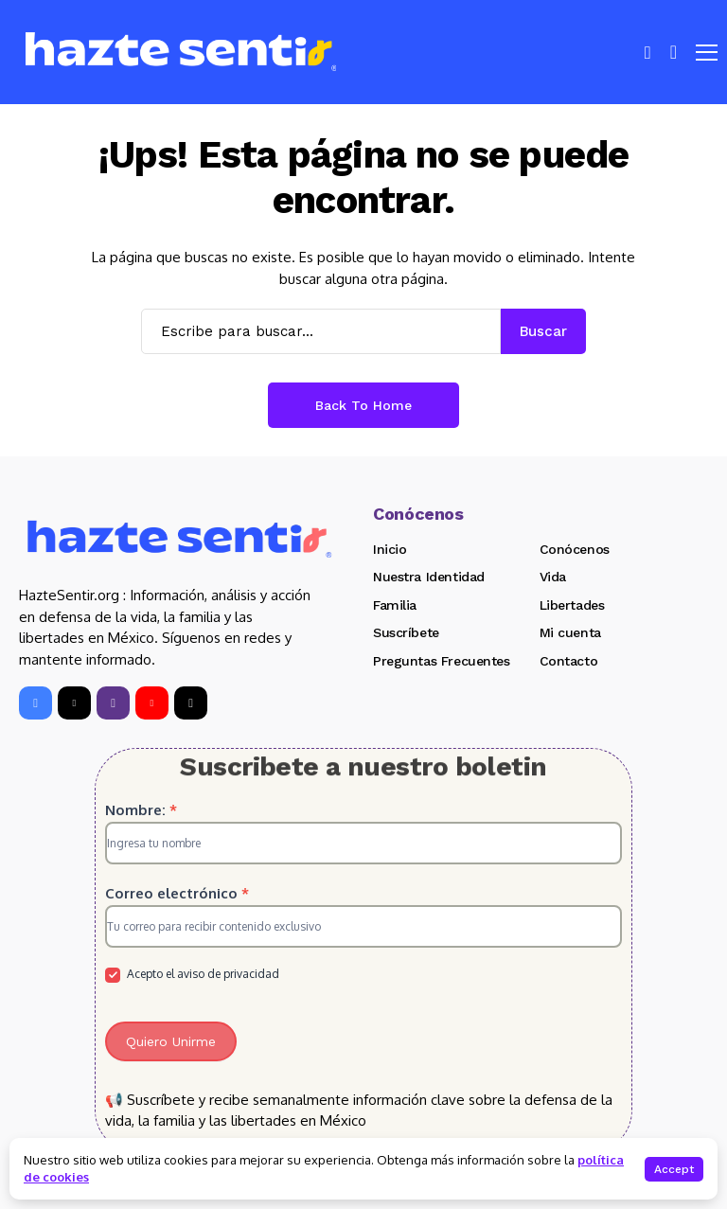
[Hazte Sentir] (180, 52)
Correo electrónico (177, 893)
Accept (674, 1169)
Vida (553, 576)
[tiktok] (190, 703)
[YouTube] (151, 703)
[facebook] (35, 703)
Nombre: (141, 810)
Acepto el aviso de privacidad (192, 975)
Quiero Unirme (171, 1041)
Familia (395, 605)
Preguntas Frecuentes (441, 660)
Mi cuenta (570, 632)
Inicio (389, 549)
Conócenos (575, 549)
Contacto (569, 660)
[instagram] (113, 703)
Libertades (572, 605)
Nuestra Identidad (429, 576)
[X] (74, 703)
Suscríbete (406, 632)
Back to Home (363, 405)
